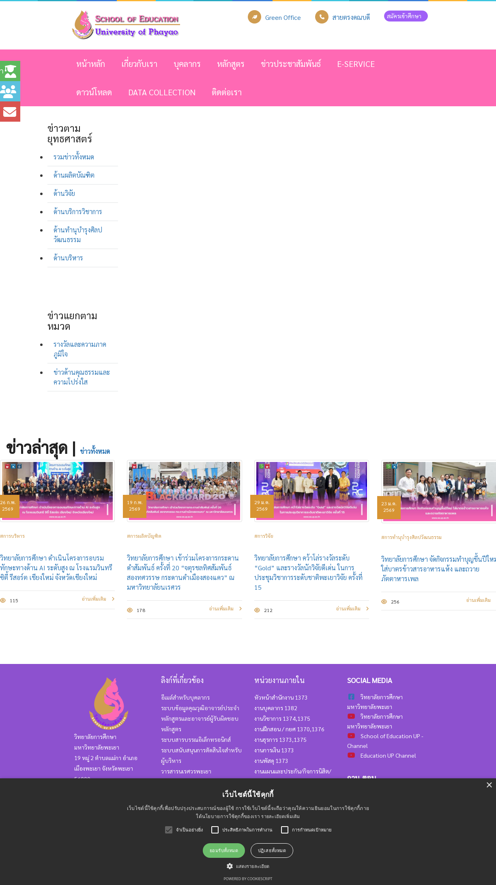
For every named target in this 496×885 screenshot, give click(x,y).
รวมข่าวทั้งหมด (74, 157)
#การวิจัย (263, 536)
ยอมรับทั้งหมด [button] (224, 850)
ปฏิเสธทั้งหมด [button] (272, 850)
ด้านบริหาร (68, 257)
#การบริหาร (12, 536)
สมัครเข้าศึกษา (406, 15)
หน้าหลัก (90, 63)
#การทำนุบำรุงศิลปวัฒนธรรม (411, 537)
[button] (248, 866)
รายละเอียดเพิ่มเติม (280, 816)
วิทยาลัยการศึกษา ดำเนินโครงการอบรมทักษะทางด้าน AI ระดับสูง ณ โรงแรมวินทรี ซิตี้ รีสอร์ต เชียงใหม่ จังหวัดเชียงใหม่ (56, 568)
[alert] (248, 831)
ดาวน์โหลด (94, 92)
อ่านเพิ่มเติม (98, 598)
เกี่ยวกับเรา (139, 63)
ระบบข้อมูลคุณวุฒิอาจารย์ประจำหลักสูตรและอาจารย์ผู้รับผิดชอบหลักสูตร (200, 718)
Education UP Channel (388, 755)
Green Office (283, 17)
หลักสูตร (231, 63)
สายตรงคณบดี (351, 17)
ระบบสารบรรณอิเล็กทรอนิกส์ (196, 739)
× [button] (489, 785)
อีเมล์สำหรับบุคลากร (185, 697)
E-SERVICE (356, 63)
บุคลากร (187, 63)
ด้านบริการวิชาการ (78, 211)
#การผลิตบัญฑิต (144, 536)
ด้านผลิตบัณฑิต (74, 175)
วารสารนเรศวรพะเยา (186, 771)
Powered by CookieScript (247, 878)
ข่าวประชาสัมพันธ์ (291, 63)
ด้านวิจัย (64, 193)
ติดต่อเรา (227, 92)
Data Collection (161, 92)
